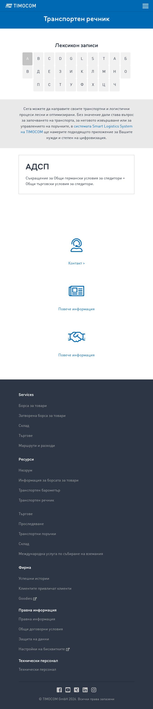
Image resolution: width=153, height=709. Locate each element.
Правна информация (37, 619)
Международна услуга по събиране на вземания (61, 554)
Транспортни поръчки (37, 534)
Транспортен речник (36, 500)
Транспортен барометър (39, 490)
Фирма (25, 567)
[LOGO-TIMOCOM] (20, 5)
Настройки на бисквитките (44, 649)
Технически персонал (37, 670)
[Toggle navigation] (145, 6)
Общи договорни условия (41, 629)
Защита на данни (34, 639)
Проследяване (31, 524)
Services (26, 394)
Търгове (26, 436)
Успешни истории (34, 579)
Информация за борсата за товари (49, 480)
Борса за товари (33, 406)
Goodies (28, 599)
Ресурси (26, 459)
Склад (24, 426)
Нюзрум (25, 470)
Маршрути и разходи (37, 446)
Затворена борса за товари (42, 416)
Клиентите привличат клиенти (45, 589)
